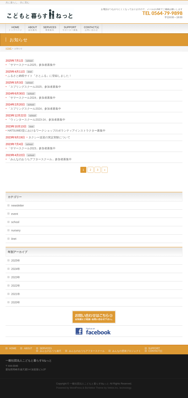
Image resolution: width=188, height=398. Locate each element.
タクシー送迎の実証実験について (49, 137)
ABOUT (28, 348)
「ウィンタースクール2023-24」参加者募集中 (36, 119)
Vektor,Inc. (113, 387)
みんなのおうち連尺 (50, 351)
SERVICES (46, 348)
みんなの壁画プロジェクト (126, 351)
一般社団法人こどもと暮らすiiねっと (89, 383)
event (14, 213)
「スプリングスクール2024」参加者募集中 (34, 108)
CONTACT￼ (155, 351)
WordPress (76, 387)
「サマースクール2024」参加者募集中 (32, 97)
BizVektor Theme (94, 387)
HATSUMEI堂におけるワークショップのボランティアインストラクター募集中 (56, 130)
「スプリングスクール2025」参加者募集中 (34, 86)
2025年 (15, 260)
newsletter (17, 205)
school (29, 61)
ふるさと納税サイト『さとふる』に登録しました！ (40, 75)
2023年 (15, 277)
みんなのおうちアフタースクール (87, 351)
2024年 (15, 268)
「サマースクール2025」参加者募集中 (32, 64)
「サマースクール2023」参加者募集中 (32, 148)
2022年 (15, 285)
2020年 (15, 302)
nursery (15, 230)
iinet (30, 72)
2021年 (15, 294)
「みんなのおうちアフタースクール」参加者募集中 (40, 159)
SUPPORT (154, 348)
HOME (12, 348)
